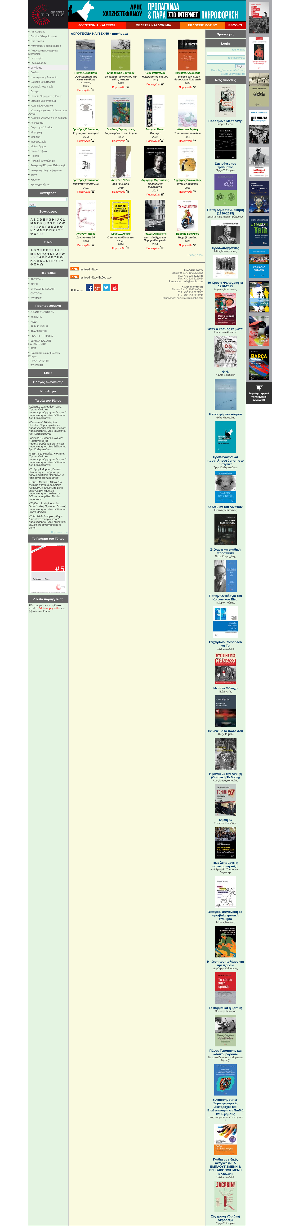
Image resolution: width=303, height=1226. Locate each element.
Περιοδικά (48, 272)
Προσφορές (225, 34)
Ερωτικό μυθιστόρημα (43, 81)
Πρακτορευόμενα (48, 305)
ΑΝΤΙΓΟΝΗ (37, 279)
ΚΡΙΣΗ (34, 284)
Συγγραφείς (48, 211)
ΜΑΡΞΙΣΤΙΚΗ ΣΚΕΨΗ (43, 288)
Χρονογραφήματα (40, 184)
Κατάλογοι (48, 391)
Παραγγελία (85, 90)
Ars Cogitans (38, 31)
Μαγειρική (36, 132)
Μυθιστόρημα (38, 146)
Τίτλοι (48, 242)
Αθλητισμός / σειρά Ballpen (46, 45)
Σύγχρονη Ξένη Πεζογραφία (46, 170)
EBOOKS (235, 25)
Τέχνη (34, 174)
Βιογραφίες (37, 58)
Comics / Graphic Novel (44, 36)
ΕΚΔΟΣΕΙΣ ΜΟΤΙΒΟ (202, 25)
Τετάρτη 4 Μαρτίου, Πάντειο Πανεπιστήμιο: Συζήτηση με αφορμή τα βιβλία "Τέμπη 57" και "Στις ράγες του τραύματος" (47, 473)
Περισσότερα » (59, 532)
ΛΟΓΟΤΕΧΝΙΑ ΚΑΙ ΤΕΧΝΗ (97, 25)
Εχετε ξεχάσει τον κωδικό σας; (228, 70)
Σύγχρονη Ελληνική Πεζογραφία (49, 165)
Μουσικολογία (38, 141)
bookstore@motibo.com (190, 298)
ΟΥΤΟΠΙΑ (36, 293)
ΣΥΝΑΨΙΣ (36, 298)
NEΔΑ (34, 321)
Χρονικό (35, 179)
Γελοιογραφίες (39, 62)
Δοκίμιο (35, 72)
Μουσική (35, 136)
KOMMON (36, 317)
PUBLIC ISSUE (39, 326)
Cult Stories (37, 41)
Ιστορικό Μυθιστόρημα (43, 100)
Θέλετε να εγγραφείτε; (232, 73)
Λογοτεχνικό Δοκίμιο (42, 127)
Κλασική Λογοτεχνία (42, 105)
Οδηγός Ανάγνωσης (48, 382)
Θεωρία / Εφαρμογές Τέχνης (46, 96)
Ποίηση (35, 155)
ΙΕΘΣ (33, 348)
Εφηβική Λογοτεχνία (42, 86)
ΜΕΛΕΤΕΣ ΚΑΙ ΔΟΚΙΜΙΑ (153, 25)
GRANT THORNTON (42, 312)
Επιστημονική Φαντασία (44, 77)
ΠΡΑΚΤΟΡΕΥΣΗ (40, 360)
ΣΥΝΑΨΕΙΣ (37, 365)
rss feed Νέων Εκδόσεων (95, 277)
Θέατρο (35, 91)
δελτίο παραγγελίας (49, 608)
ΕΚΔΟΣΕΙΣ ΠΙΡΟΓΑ (42, 335)
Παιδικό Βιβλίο (39, 151)
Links (48, 373)
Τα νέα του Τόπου (48, 400)
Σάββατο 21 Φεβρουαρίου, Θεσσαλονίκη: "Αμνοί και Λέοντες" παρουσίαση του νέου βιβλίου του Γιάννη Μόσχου (48, 507)
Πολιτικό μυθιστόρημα (43, 160)
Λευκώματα (37, 122)
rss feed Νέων (89, 269)
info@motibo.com (193, 281)
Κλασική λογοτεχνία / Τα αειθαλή (49, 117)
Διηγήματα (36, 67)
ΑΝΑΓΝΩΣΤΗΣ (39, 331)
